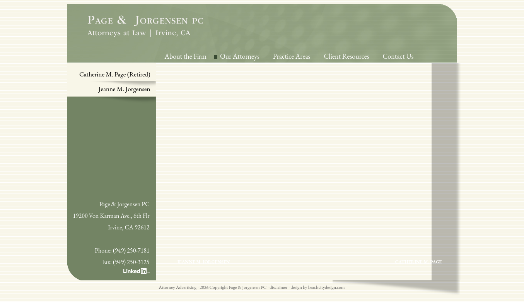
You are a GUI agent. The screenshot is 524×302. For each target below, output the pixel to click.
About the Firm (186, 56)
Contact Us (398, 56)
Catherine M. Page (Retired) (114, 74)
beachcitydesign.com (326, 287)
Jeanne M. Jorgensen (124, 89)
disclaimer (278, 287)
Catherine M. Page (418, 262)
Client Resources (346, 56)
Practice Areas (292, 56)
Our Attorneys (239, 56)
